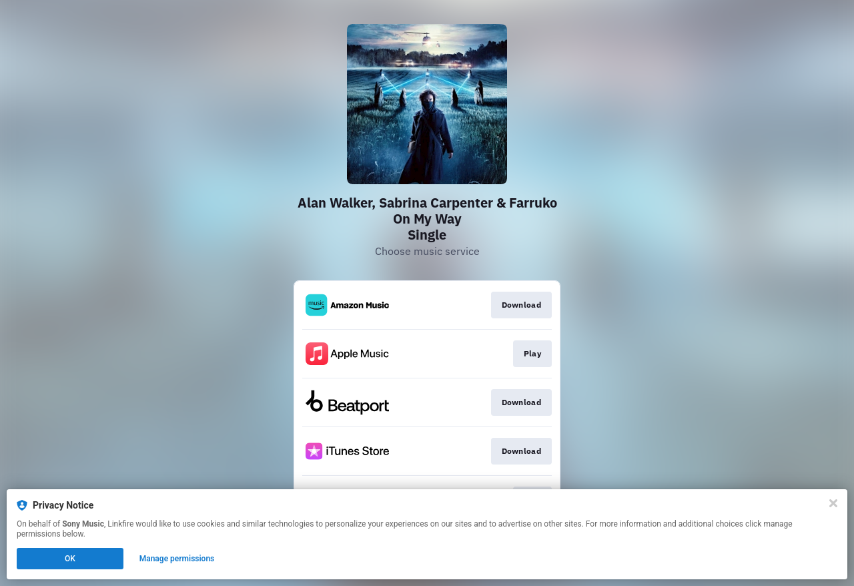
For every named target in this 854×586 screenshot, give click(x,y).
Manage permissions (177, 558)
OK (70, 558)
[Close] (833, 503)
